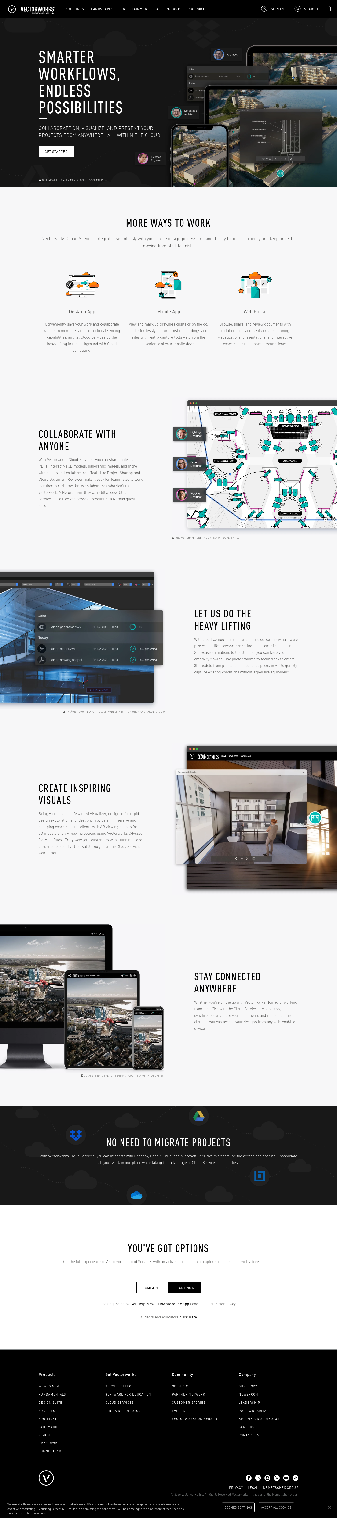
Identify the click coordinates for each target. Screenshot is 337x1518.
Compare (151, 1287)
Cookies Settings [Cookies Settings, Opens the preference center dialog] (238, 1507)
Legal (253, 1487)
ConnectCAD (50, 1451)
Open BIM (180, 1386)
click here (188, 1316)
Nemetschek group (280, 1487)
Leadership (249, 1402)
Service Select (119, 1386)
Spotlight (48, 1418)
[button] (273, 9)
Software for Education (128, 1394)
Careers (246, 1427)
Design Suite (50, 1402)
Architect (48, 1410)
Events (178, 1410)
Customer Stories (189, 1402)
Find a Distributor (123, 1410)
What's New (49, 1386)
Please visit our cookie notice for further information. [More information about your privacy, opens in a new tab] (88, 1513)
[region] (168, 1507)
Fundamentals (52, 1394)
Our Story (248, 1386)
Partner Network (188, 1394)
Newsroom (248, 1394)
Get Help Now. (143, 1303)
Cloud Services (119, 1402)
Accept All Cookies (276, 1507)
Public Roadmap (253, 1410)
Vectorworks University (195, 1418)
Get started (56, 151)
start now (184, 1287)
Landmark (48, 1427)
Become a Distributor (259, 1418)
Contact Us (249, 1435)
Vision (44, 1435)
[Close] (329, 1507)
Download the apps (174, 1303)
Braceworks (50, 1443)
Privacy (236, 1487)
